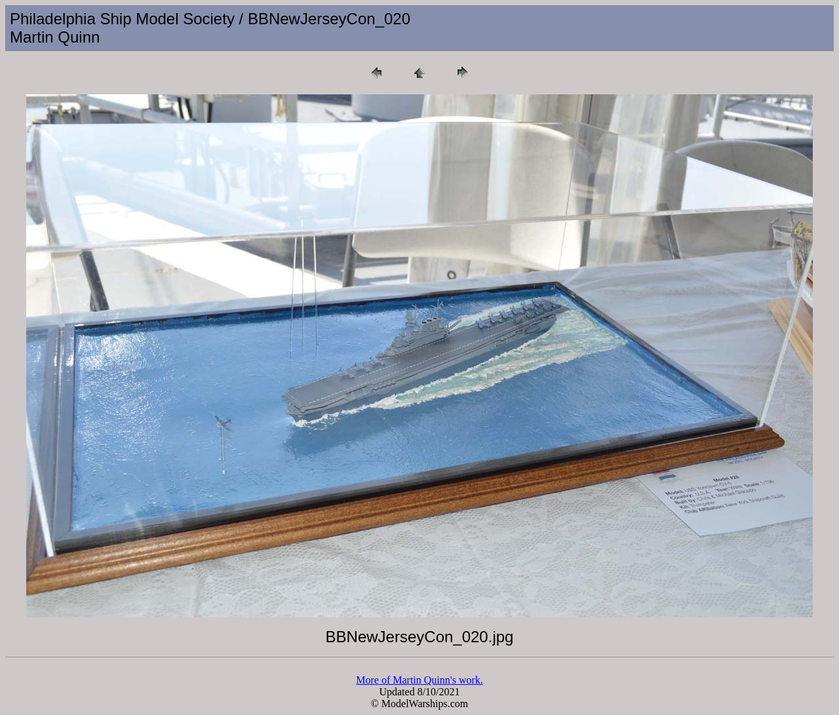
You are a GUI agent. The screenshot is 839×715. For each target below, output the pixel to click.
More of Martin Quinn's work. (419, 680)
